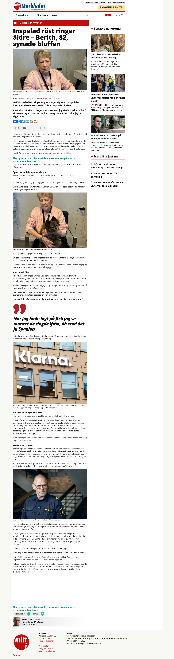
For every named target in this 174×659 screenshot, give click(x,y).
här (29, 440)
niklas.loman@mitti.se (32, 622)
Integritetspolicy (46, 648)
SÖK (108, 15)
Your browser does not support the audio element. (30, 128)
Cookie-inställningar (47, 651)
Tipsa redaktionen (46, 641)
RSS (16, 655)
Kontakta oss (44, 638)
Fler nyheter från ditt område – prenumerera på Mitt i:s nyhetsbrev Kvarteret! (44, 160)
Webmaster (44, 646)
